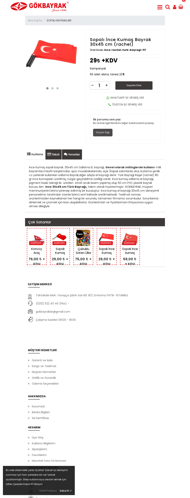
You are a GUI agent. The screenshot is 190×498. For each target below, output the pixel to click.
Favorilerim (39, 436)
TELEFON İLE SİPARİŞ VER (125, 104)
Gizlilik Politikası (48, 490)
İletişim (36, 400)
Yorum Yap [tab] (103, 132)
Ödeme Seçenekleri (45, 363)
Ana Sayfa (35, 20)
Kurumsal (38, 382)
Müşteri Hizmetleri (44, 352)
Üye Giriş (37, 419)
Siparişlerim (39, 430)
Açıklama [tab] (35, 154)
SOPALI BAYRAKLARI (59, 20)
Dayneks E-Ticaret (82, 492)
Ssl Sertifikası (40, 394)
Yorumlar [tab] (72, 154)
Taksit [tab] (53, 154)
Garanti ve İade (42, 340)
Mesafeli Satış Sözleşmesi (49, 442)
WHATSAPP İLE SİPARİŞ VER (125, 98)
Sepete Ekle (133, 85)
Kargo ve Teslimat (44, 346)
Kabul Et (66, 490)
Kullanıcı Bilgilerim (43, 424)
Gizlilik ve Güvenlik (44, 357)
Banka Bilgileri (41, 388)
